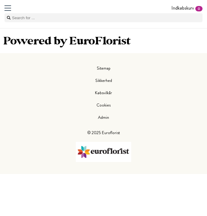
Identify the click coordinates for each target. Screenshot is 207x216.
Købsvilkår (103, 93)
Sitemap (104, 68)
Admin (103, 117)
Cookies (103, 105)
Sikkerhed (103, 80)
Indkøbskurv (187, 7)
